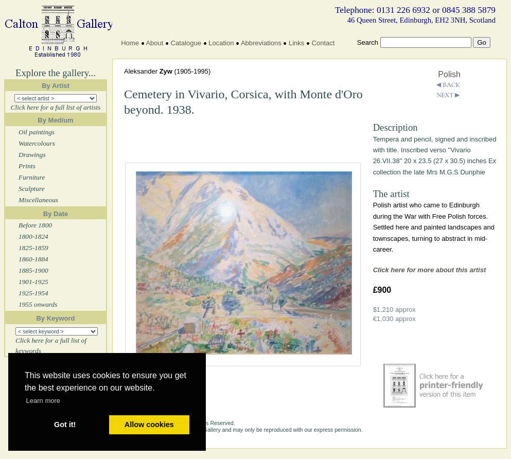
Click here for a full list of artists (56, 107)
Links (296, 43)
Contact (323, 43)
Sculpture (32, 188)
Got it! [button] (65, 424)
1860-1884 (33, 259)
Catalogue (186, 43)
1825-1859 (33, 248)
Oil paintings (37, 132)
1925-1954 (33, 293)
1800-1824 (33, 236)
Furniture (32, 177)
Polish (449, 74)
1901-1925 (33, 282)
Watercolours (37, 143)
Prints (27, 166)
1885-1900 (33, 270)
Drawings (32, 154)
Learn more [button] (43, 400)
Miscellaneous (38, 200)
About (154, 43)
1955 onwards (38, 304)
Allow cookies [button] (149, 424)
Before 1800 (35, 225)
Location (221, 43)
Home (130, 43)
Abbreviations (261, 43)
